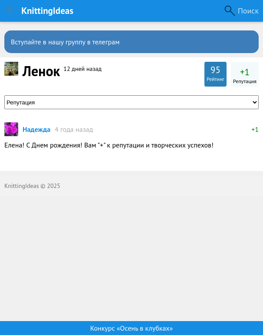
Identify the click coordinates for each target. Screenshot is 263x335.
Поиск (248, 11)
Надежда (36, 129)
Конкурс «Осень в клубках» (131, 328)
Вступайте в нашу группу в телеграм (65, 41)
